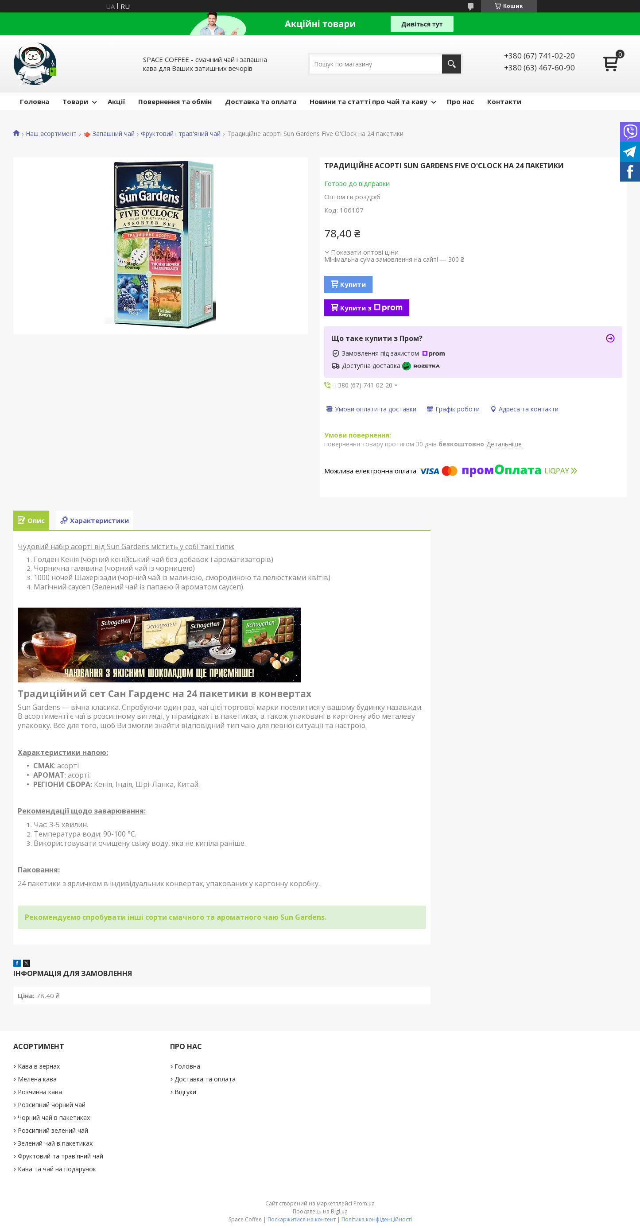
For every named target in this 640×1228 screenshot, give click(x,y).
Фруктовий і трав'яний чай (181, 134)
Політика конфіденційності (376, 1219)
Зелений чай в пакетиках (55, 1143)
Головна (34, 101)
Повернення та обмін (175, 101)
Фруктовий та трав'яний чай (60, 1156)
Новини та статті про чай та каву (368, 101)
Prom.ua (364, 1203)
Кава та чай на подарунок (57, 1169)
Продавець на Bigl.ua (320, 1211)
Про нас (460, 101)
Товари (75, 101)
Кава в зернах (39, 1066)
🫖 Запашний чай (109, 134)
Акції (116, 101)
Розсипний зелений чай (53, 1130)
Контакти (504, 101)
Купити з (371, 307)
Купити (353, 284)
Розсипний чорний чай (51, 1104)
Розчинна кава (40, 1092)
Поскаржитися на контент (302, 1219)
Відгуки (185, 1092)
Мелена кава (37, 1079)
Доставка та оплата (260, 101)
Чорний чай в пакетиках (54, 1117)
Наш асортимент (51, 134)
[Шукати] (451, 64)
